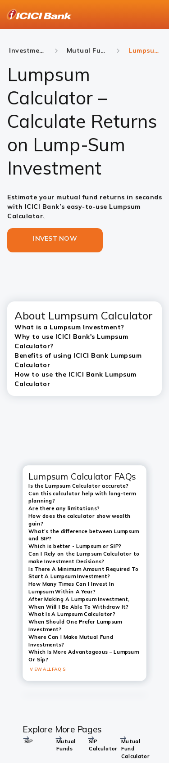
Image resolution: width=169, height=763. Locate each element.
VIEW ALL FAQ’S (47, 669)
